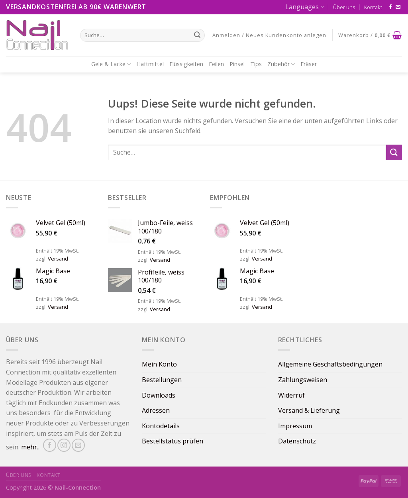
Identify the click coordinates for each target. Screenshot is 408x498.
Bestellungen (162, 379)
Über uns (344, 7)
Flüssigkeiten (186, 64)
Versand (58, 258)
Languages (304, 6)
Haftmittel (150, 64)
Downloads (158, 395)
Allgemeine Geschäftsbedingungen (330, 364)
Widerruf (291, 395)
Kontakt (373, 7)
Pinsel (237, 64)
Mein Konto (159, 364)
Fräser (308, 64)
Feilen (216, 64)
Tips (256, 64)
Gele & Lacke (111, 64)
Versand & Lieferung (309, 410)
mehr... (31, 447)
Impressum (295, 426)
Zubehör (281, 64)
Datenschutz (297, 441)
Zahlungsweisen (302, 379)
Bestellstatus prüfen (172, 441)
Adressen (156, 410)
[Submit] (394, 152)
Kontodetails (161, 426)
